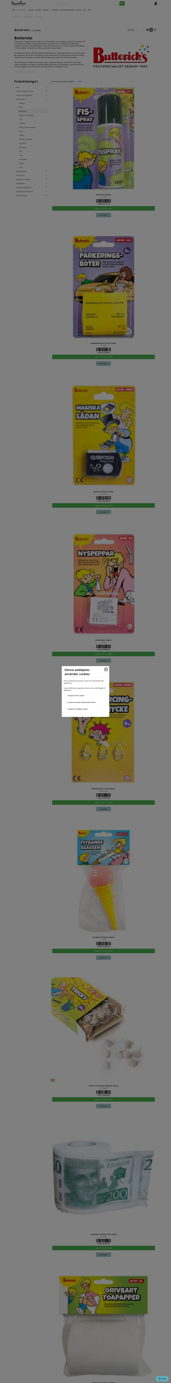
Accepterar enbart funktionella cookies (81, 702)
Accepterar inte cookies (75, 695)
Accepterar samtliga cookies (77, 709)
